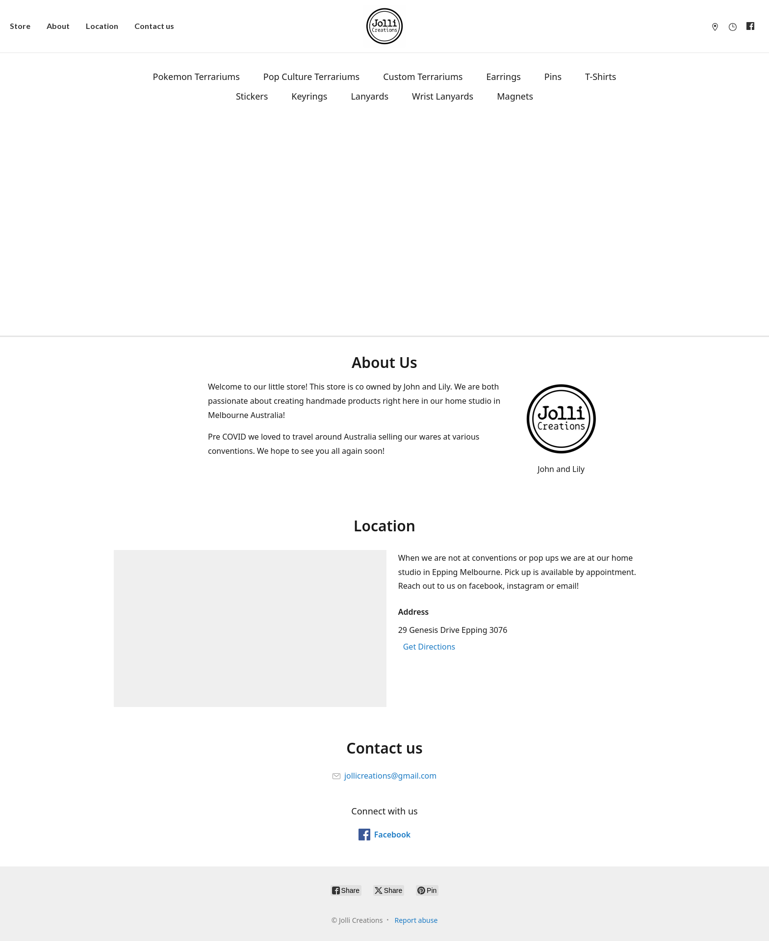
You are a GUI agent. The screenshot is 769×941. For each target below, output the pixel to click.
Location (102, 25)
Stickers (252, 96)
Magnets (515, 96)
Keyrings (309, 96)
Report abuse (415, 920)
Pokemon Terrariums (196, 76)
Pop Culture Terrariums (311, 76)
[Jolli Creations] (384, 26)
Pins (553, 76)
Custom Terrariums (422, 76)
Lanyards (369, 96)
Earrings (503, 76)
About (58, 25)
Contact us (154, 25)
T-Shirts (600, 76)
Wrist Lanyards (442, 96)
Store (20, 25)
